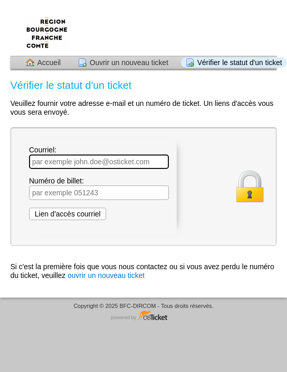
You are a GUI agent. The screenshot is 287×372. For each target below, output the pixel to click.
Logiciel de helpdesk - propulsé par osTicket (143, 316)
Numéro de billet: (99, 188)
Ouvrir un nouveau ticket (129, 62)
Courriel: (99, 157)
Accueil (49, 62)
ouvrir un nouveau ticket (106, 275)
